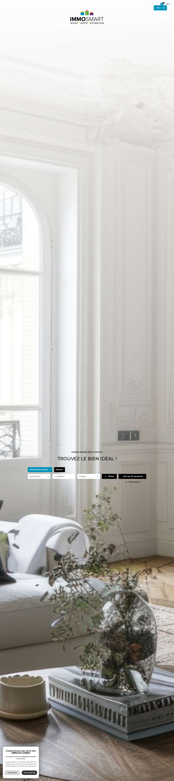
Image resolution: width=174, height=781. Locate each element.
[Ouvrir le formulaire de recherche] (109, 476)
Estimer (59, 470)
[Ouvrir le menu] (160, 7)
